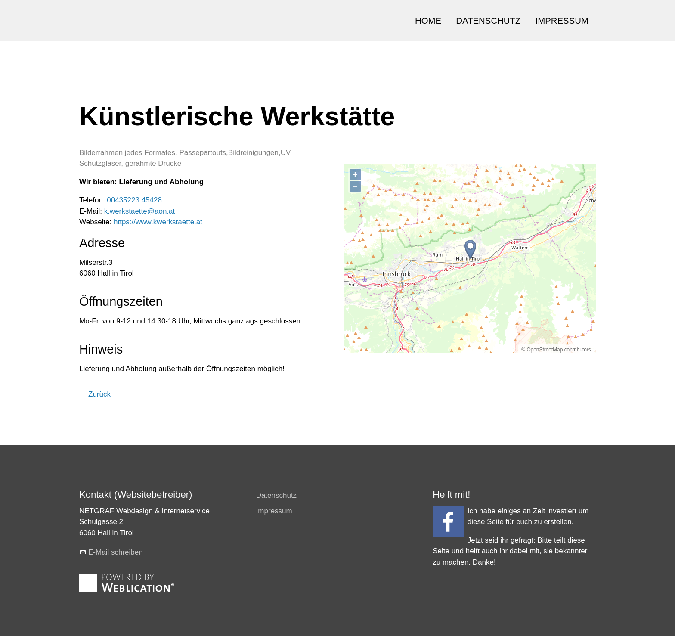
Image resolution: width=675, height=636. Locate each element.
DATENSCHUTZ (488, 20)
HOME (428, 20)
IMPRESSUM (562, 20)
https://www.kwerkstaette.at (158, 222)
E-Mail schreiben (115, 552)
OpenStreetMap (544, 350)
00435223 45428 (134, 200)
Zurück (99, 394)
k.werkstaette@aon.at (139, 211)
